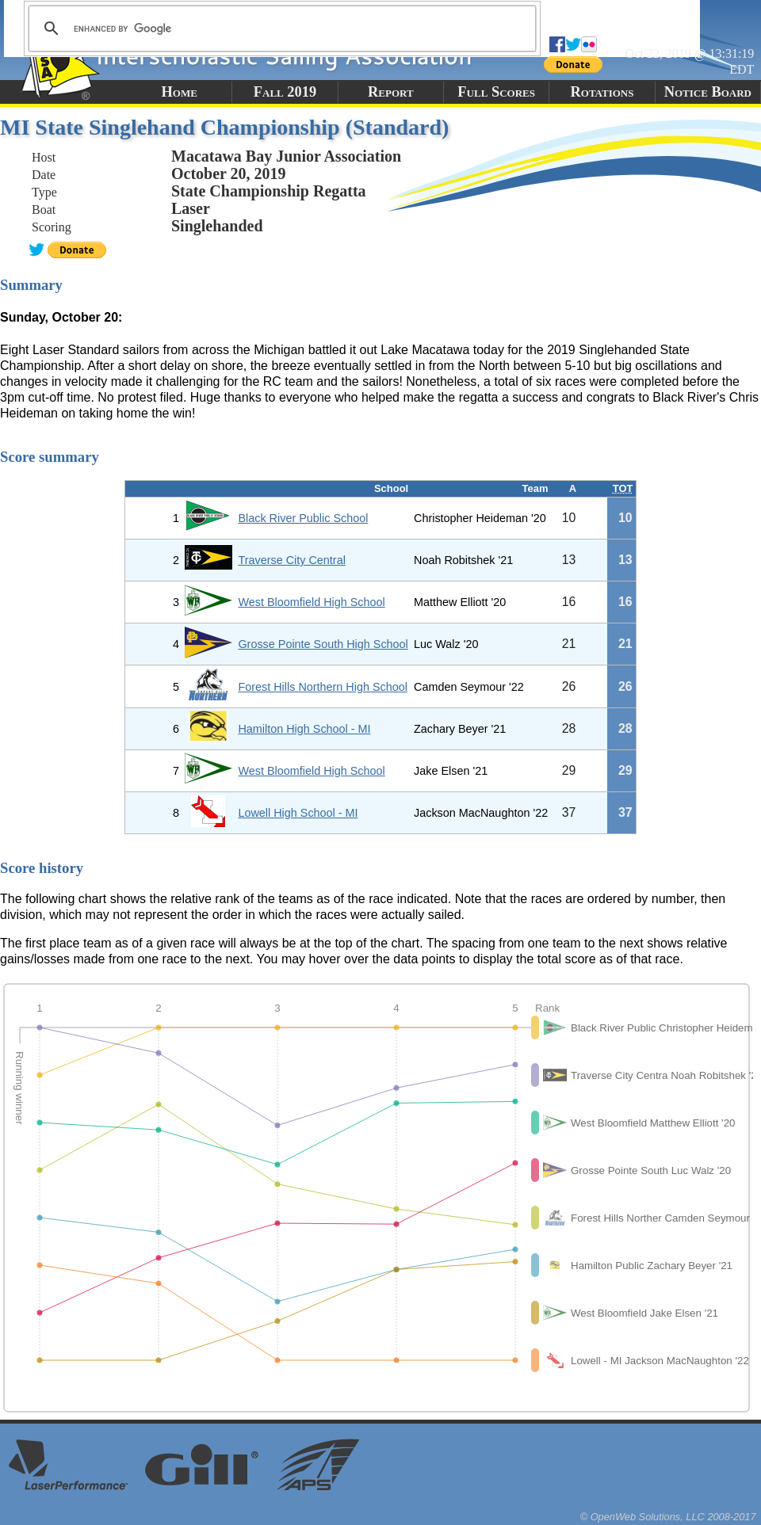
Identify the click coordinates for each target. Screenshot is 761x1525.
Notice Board (707, 92)
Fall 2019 (285, 92)
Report (391, 92)
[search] (280, 28)
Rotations (601, 92)
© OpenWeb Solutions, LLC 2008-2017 (668, 1517)
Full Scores (496, 92)
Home (179, 92)
